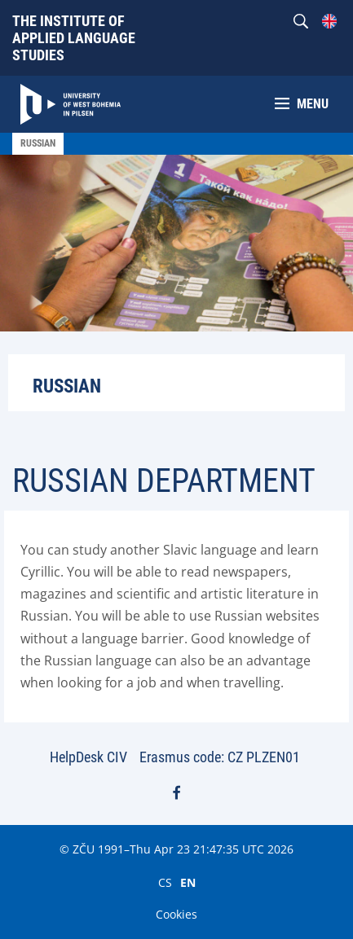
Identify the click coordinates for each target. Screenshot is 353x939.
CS (165, 882)
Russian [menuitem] (37, 143)
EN (188, 882)
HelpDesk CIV (88, 757)
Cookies (176, 914)
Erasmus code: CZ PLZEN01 (219, 757)
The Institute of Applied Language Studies (73, 38)
